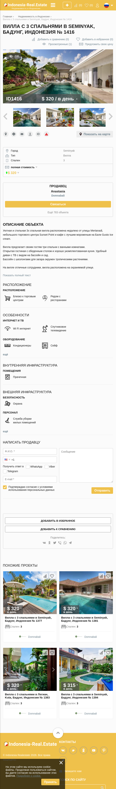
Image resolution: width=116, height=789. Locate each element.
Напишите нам (72, 764)
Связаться (58, 197)
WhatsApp (36, 460)
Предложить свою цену (99, 44)
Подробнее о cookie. (28, 775)
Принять (50, 782)
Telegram (12, 464)
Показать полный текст (17, 268)
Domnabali (58, 189)
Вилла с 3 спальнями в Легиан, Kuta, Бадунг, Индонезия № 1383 (27, 690)
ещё (5, 348)
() (80, 5)
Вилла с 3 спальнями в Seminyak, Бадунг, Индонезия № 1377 (28, 613)
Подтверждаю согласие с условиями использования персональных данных (32, 482)
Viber (52, 460)
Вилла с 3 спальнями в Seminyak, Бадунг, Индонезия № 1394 (84, 690)
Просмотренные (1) (60, 44)
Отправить (102, 484)
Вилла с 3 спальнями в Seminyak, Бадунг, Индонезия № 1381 (84, 613)
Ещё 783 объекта (58, 206)
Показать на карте (97, 133)
